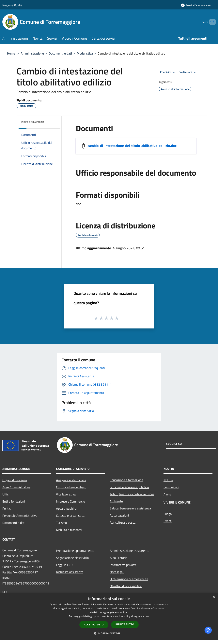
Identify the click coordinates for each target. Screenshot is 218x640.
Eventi (168, 520)
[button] (109, 633)
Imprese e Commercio (70, 501)
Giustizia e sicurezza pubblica (129, 487)
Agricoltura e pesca (122, 522)
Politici (6, 508)
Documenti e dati (60, 53)
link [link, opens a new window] (147, 616)
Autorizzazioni (119, 515)
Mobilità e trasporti (69, 529)
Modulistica (85, 53)
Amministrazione (32, 53)
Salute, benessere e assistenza (130, 508)
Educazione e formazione (126, 480)
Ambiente (116, 501)
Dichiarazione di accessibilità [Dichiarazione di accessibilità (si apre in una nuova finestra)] (129, 579)
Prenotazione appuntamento (75, 550)
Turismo (61, 522)
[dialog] (109, 616)
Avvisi (168, 494)
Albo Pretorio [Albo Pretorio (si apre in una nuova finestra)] (118, 557)
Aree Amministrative (16, 487)
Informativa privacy (123, 564)
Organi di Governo (14, 480)
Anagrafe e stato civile (71, 480)
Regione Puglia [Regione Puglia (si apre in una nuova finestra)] (12, 5)
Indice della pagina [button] (32, 122)
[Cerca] (211, 22)
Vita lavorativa (66, 494)
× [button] (213, 597)
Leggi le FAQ (64, 564)
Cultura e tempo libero (71, 487)
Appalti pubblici (66, 508)
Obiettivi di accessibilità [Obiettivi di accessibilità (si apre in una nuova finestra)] (126, 586)
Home (11, 53)
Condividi (168, 72)
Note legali (117, 572)
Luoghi (168, 513)
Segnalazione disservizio (72, 557)
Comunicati (171, 487)
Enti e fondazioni (13, 501)
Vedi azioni (188, 72)
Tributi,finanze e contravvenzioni (132, 494)
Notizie (168, 480)
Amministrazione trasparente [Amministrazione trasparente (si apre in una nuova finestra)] (129, 550)
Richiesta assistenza (69, 572)
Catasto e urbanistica (70, 515)
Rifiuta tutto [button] (125, 624)
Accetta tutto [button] (94, 624)
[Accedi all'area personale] (196, 5)
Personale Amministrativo (19, 515)
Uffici (5, 494)
